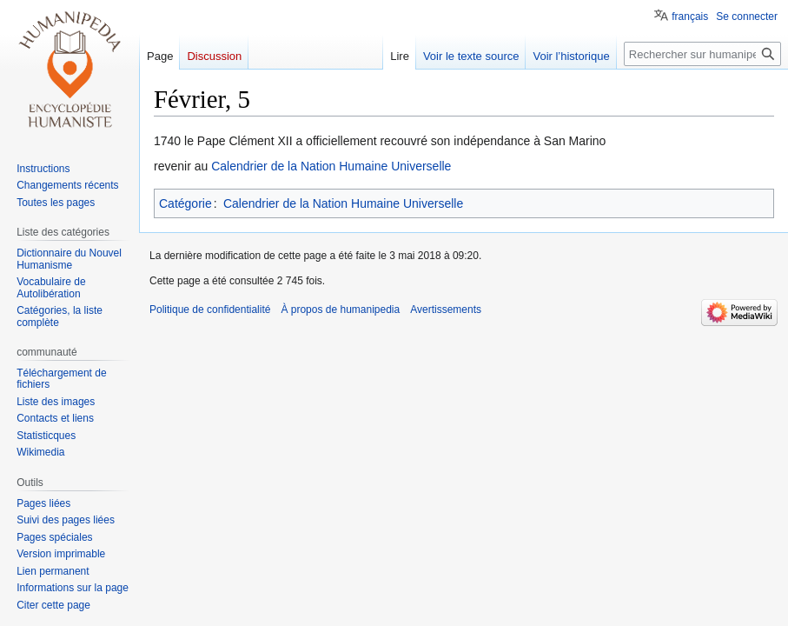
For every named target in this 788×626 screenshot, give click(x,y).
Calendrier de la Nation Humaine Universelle (331, 166)
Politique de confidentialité (209, 309)
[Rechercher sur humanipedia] (702, 54)
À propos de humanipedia (340, 309)
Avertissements (445, 309)
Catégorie (185, 203)
